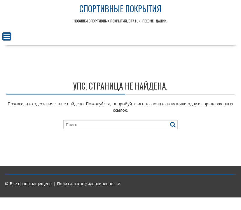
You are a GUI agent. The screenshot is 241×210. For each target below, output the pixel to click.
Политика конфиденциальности (88, 183)
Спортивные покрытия (120, 9)
